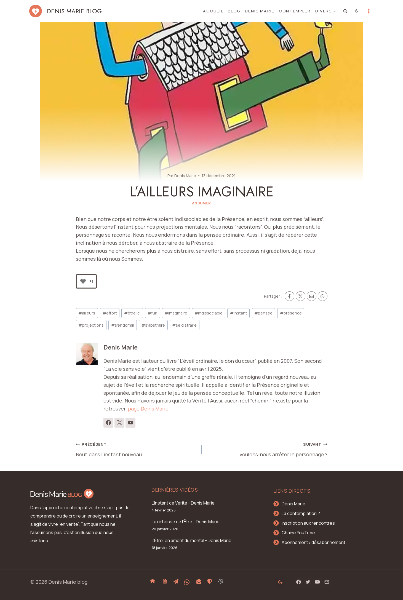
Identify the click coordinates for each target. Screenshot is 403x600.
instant (238, 313)
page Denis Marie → (151, 408)
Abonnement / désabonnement (313, 542)
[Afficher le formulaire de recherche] (345, 11)
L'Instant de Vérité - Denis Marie (183, 503)
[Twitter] (308, 582)
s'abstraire (153, 325)
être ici (132, 313)
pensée (263, 313)
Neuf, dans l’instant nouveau (136, 449)
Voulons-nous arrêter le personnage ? (267, 449)
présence (291, 313)
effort (110, 313)
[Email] (311, 296)
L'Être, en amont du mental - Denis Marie (191, 540)
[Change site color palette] (356, 11)
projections (91, 325)
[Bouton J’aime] (83, 281)
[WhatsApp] (322, 296)
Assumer (201, 203)
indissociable (208, 313)
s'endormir (122, 325)
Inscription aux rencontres (308, 523)
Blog (234, 11)
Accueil (213, 11)
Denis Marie (259, 11)
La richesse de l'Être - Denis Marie (186, 522)
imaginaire (176, 313)
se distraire (184, 325)
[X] (300, 296)
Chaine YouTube (298, 533)
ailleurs (86, 313)
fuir (152, 313)
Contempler (295, 11)
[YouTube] (317, 582)
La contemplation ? (301, 513)
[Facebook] (289, 296)
